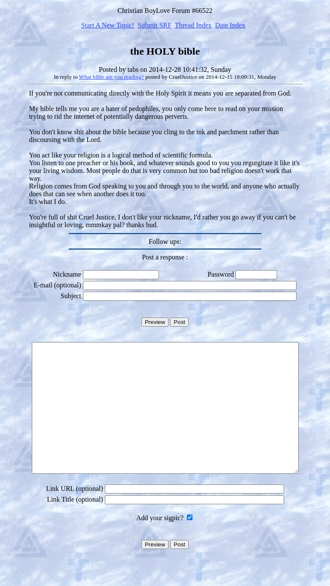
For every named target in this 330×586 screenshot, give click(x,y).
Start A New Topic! (107, 25)
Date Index (230, 25)
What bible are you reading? (111, 77)
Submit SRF (154, 25)
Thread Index (193, 25)
